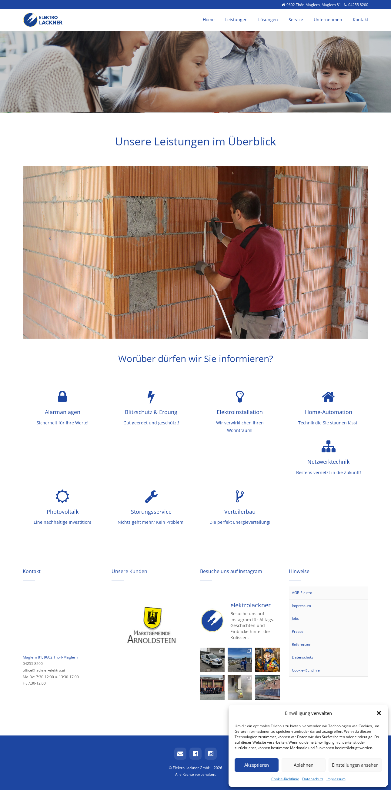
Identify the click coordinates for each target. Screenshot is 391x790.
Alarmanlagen (62, 412)
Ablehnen (303, 765)
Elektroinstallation (240, 412)
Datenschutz (312, 779)
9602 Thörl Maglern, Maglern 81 (312, 4)
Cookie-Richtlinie (285, 779)
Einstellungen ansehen (355, 765)
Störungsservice (151, 511)
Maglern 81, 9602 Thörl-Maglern (50, 657)
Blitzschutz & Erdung (151, 412)
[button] (379, 713)
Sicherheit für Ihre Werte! (63, 423)
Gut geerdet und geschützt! (151, 423)
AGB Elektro (302, 592)
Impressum (336, 779)
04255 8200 (355, 4)
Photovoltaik (63, 511)
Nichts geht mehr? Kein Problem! (151, 522)
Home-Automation (328, 412)
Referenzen (301, 644)
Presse (297, 631)
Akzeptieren (256, 765)
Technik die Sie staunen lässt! (328, 423)
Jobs (295, 618)
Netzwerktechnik (328, 461)
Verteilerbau (240, 511)
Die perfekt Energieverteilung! (239, 522)
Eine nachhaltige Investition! (62, 522)
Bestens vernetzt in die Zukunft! (328, 472)
